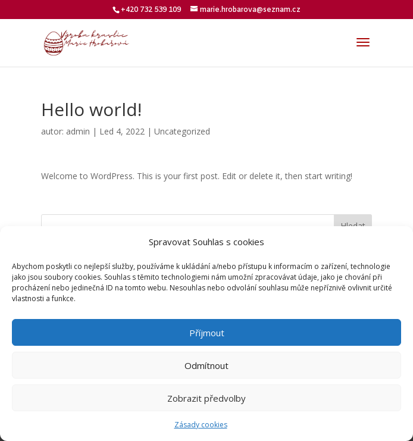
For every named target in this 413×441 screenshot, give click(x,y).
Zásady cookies (200, 425)
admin (78, 131)
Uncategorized (182, 131)
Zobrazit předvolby (206, 398)
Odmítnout (206, 365)
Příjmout (206, 333)
